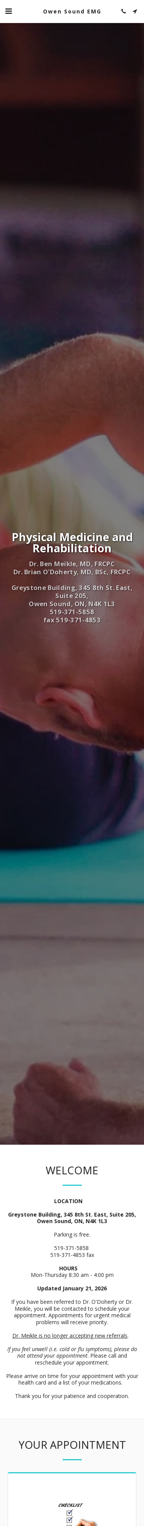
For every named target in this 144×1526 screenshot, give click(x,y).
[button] (8, 11)
